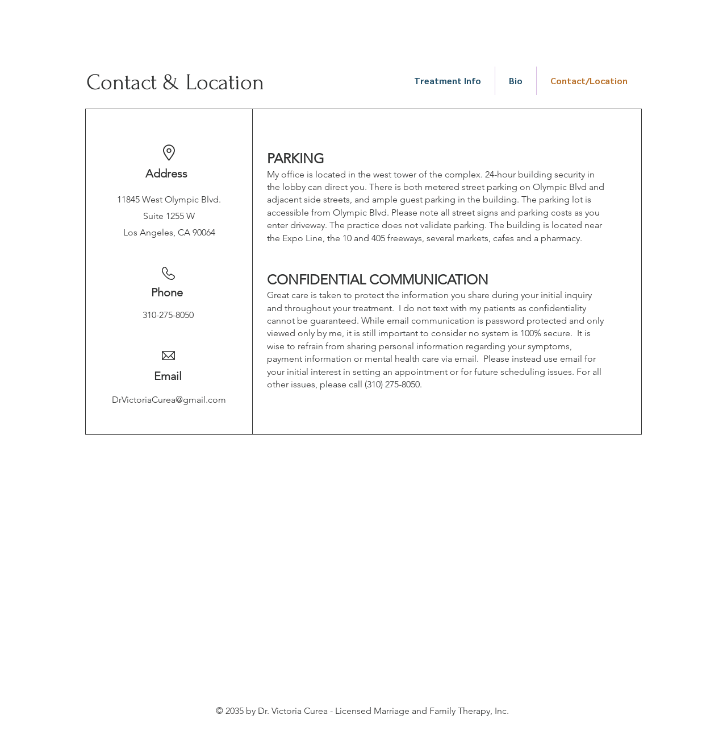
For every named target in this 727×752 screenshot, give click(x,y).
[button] (447, 81)
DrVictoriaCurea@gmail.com (169, 399)
